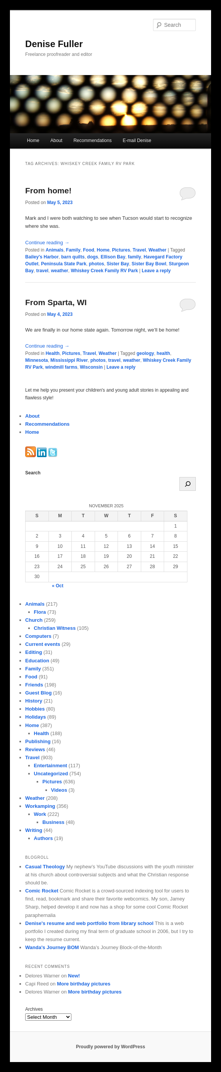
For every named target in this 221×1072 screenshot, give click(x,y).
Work (40, 814)
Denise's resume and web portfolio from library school (89, 923)
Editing (33, 652)
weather (59, 270)
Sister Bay (117, 263)
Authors (43, 838)
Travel (139, 250)
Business (53, 822)
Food (88, 250)
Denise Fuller (54, 44)
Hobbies (35, 709)
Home (33, 140)
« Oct (57, 585)
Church (34, 620)
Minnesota (36, 360)
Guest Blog (38, 693)
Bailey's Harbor (42, 257)
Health (52, 353)
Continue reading (47, 242)
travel (42, 270)
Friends (34, 685)
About (56, 140)
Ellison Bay (113, 257)
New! (74, 976)
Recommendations (92, 140)
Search (32, 473)
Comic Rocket (41, 891)
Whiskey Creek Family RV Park (104, 270)
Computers (38, 636)
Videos (59, 790)
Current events (42, 644)
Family (73, 250)
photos (96, 263)
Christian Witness (55, 628)
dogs (92, 257)
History (33, 701)
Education (37, 660)
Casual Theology (45, 866)
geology (145, 353)
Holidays (35, 717)
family (134, 257)
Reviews (35, 749)
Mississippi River (69, 360)
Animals (54, 250)
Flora (40, 612)
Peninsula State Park (63, 263)
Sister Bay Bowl (149, 263)
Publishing (37, 741)
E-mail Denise (137, 140)
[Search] (187, 484)
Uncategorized (51, 773)
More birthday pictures (83, 984)
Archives (34, 1009)
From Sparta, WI (56, 302)
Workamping (40, 806)
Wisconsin (91, 367)
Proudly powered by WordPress (110, 1046)
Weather (157, 250)
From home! (48, 190)
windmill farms (61, 367)
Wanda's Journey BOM (52, 947)
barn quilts (72, 257)
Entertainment (50, 765)
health (163, 353)
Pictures (121, 250)
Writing (33, 830)
